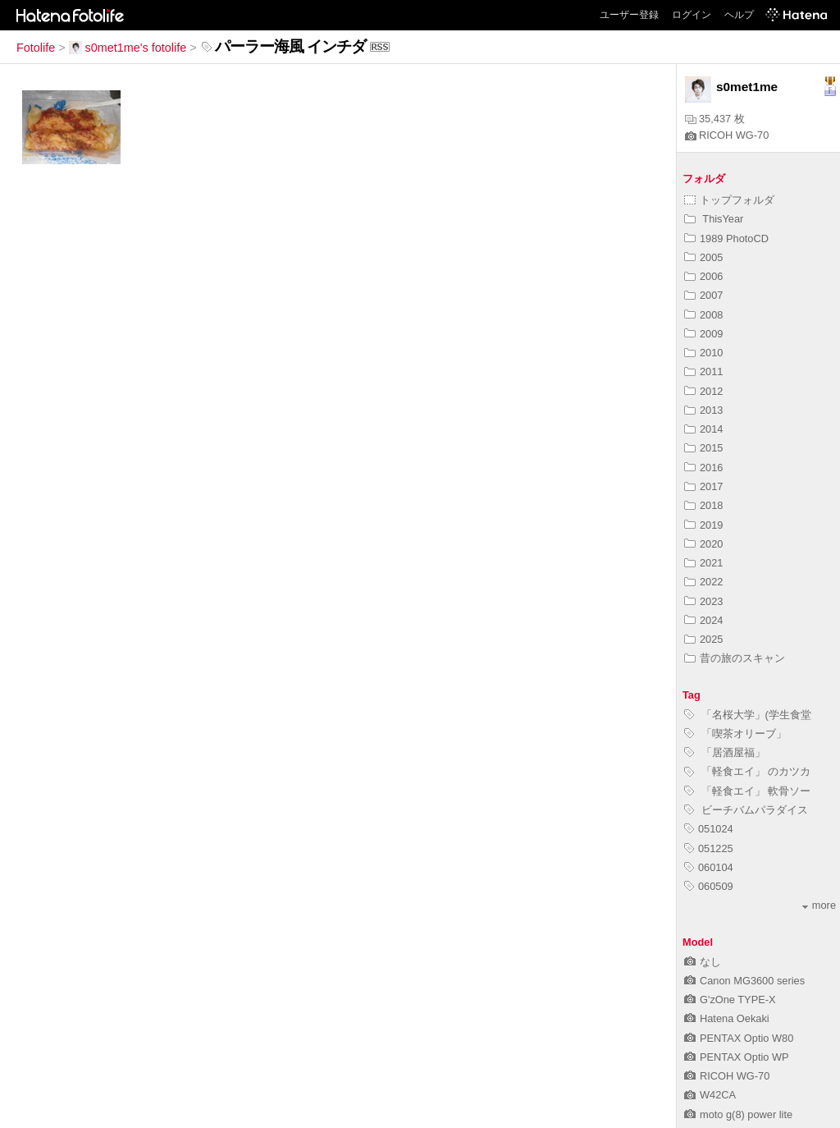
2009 (703, 334)
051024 (708, 829)
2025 (703, 639)
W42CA (710, 1095)
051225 (708, 848)
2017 (703, 486)
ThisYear (713, 219)
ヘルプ (739, 15)
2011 (703, 371)
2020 (703, 544)
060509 (708, 886)
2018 (703, 505)
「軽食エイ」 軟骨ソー (747, 791)
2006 (703, 276)
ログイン (691, 15)
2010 (703, 352)
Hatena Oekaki (726, 1018)
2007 (703, 295)
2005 (703, 257)
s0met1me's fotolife (128, 47)
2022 (703, 581)
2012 (703, 391)
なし (702, 962)
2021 (703, 563)
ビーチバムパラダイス (746, 810)
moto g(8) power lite (738, 1114)
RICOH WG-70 (727, 135)
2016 (703, 467)
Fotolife (35, 47)
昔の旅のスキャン (734, 658)
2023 (703, 601)
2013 (703, 410)
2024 (703, 620)
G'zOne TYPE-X (730, 999)
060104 (708, 867)
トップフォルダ (729, 200)
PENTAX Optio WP (736, 1057)
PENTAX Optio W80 (738, 1038)
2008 (703, 315)
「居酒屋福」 (724, 752)
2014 (703, 429)
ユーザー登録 (629, 15)
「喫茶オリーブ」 (735, 733)
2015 (703, 448)
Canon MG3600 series (744, 980)
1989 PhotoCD (726, 238)
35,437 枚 (715, 118)
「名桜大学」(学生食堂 (747, 714)
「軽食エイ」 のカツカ (747, 771)
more (819, 905)
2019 (703, 525)
